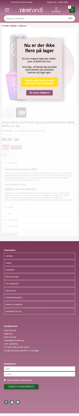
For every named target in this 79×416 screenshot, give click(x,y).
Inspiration (9, 270)
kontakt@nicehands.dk (14, 340)
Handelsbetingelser (14, 297)
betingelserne (26, 380)
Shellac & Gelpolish (13, 304)
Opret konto (10, 290)
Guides (8, 263)
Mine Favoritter (12, 277)
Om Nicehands (11, 283)
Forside (6, 26)
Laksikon (9, 256)
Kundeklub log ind (13, 311)
